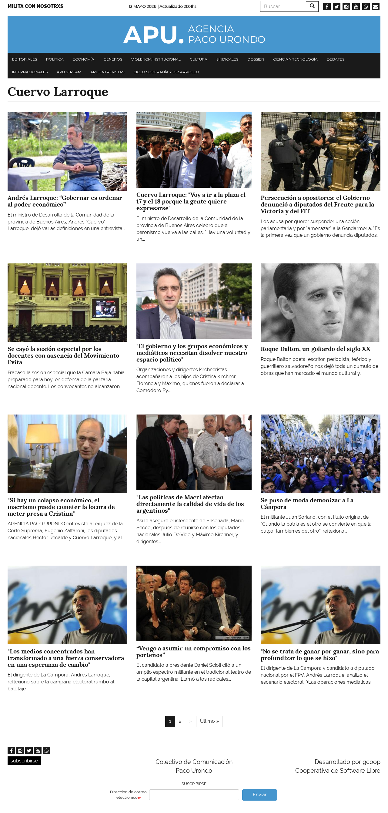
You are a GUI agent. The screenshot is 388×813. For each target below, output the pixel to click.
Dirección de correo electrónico (128, 795)
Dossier (255, 59)
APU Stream (69, 72)
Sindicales (227, 59)
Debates (335, 59)
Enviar (260, 795)
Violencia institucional (156, 59)
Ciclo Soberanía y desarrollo (166, 72)
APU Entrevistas (107, 72)
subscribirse (24, 761)
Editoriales (24, 59)
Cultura (198, 59)
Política (55, 59)
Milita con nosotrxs (35, 6)
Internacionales (30, 72)
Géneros (112, 59)
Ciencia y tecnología (295, 59)
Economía (83, 59)
